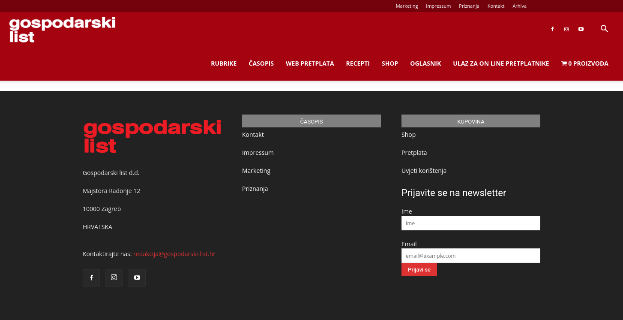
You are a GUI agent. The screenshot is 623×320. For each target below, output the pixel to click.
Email (409, 244)
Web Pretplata (310, 63)
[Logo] (62, 29)
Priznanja (469, 6)
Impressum (438, 6)
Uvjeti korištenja (423, 170)
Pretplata (414, 152)
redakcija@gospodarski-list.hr (174, 254)
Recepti (358, 63)
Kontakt (496, 6)
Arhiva (519, 6)
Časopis (261, 63)
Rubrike (224, 63)
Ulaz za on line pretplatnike (501, 63)
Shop (390, 63)
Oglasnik (425, 63)
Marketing (407, 6)
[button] (604, 30)
